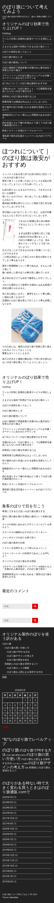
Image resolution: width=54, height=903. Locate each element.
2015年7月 (7, 876)
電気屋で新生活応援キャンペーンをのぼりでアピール (27, 137)
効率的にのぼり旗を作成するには (19, 96)
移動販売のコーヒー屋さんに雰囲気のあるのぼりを (27, 116)
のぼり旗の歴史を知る (18, 659)
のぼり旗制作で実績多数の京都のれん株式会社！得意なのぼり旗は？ (27, 69)
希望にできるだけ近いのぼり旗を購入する (23, 511)
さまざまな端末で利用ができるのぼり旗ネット (25, 46)
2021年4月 (7, 823)
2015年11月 (8, 860)
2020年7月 (7, 839)
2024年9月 (7, 802)
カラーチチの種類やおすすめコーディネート (24, 532)
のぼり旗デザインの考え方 (20, 655)
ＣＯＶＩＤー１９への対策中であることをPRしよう (26, 554)
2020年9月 (7, 834)
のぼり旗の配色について (14, 62)
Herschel (14, 897)
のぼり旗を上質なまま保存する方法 (25, 671)
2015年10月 (8, 865)
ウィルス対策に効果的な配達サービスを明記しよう (27, 40)
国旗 (4, 677)
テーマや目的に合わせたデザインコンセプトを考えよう (27, 525)
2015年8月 (7, 871)
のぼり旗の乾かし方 (12, 57)
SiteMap (6, 33)
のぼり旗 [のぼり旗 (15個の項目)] (10, 750)
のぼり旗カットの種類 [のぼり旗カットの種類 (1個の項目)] (20, 764)
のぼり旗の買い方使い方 (16, 647)
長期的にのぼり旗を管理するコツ (21, 663)
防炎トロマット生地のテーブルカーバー (22, 130)
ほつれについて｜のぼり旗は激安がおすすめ (24, 83)
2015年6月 (7, 881)
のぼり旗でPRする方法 (18, 651)
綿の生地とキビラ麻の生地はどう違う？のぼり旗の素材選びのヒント (27, 124)
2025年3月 (7, 797)
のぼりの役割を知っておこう (16, 51)
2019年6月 (7, 849)
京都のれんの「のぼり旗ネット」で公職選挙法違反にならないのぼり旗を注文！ (27, 90)
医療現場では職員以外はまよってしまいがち (24, 101)
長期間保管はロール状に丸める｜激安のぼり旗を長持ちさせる (27, 575)
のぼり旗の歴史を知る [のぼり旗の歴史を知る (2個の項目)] (16, 755)
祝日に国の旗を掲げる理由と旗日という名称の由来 (27, 517)
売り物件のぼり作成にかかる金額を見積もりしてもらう (27, 108)
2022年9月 (7, 812)
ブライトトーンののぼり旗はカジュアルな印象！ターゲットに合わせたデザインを (27, 76)
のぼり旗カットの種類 (18, 667)
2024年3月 (7, 807)
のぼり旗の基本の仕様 (13, 542)
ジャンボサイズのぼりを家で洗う (19, 537)
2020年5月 (7, 844)
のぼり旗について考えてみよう (25, 9)
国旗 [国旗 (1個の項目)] (26, 768)
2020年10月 (8, 828)
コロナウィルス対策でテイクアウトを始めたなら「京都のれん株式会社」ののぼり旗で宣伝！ (27, 567)
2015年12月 (8, 855)
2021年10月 (8, 818)
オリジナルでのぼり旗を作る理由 (19, 561)
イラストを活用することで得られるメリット (24, 548)
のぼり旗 (6, 643)
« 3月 (5, 726)
